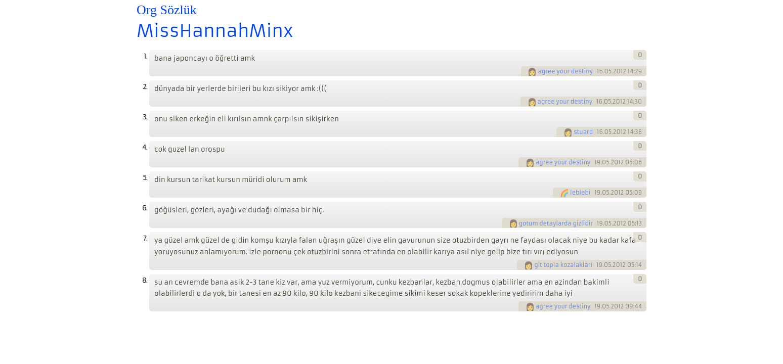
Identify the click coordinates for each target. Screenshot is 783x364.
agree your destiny (565, 71)
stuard (583, 131)
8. (144, 280)
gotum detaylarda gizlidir (556, 223)
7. (145, 238)
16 (600, 71)
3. (145, 117)
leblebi (580, 192)
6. (144, 208)
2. (145, 86)
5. (145, 177)
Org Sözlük (167, 10)
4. (144, 147)
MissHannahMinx (215, 30)
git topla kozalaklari (563, 264)
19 (597, 162)
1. (145, 56)
